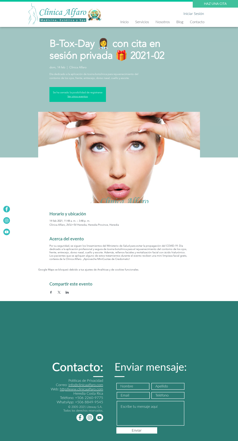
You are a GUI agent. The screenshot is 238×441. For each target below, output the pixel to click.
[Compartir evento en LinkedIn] (67, 292)
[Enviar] (136, 430)
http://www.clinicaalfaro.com (81, 389)
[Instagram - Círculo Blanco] (89, 417)
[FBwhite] (80, 417)
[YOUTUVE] (6, 232)
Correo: (62, 385)
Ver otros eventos (77, 96)
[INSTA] (6, 220)
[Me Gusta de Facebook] (68, 417)
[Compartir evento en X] (59, 292)
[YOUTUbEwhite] (99, 417)
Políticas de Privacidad (85, 380)
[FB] (6, 209)
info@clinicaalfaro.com (85, 385)
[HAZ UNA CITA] (215, 4)
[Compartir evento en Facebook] (51, 292)
